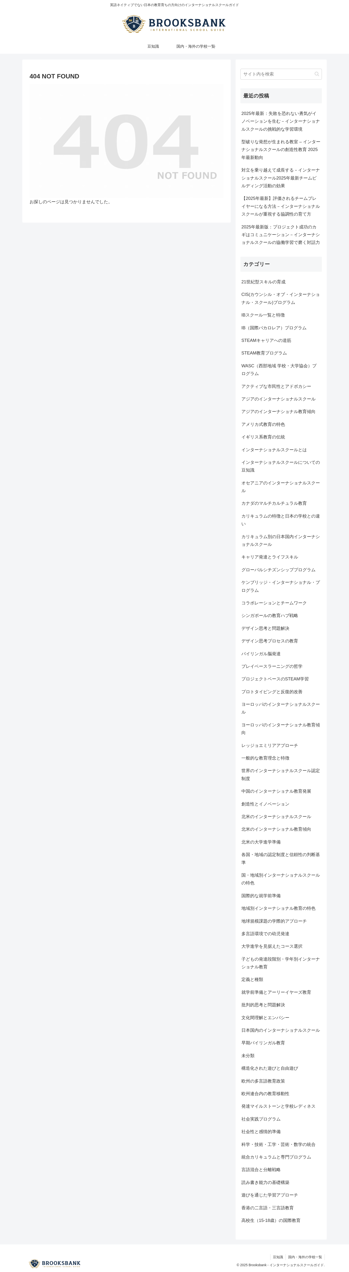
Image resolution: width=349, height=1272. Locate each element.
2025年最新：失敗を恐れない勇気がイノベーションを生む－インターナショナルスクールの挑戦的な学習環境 (280, 121)
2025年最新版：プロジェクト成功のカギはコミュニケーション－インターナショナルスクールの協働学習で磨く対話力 (280, 235)
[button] (317, 74)
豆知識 (278, 1257)
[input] (281, 74)
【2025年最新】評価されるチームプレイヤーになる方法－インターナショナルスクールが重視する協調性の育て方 (280, 206)
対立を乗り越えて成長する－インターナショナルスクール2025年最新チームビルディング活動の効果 (280, 178)
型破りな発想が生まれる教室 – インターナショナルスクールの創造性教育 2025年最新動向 (280, 149)
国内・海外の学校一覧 (305, 1257)
